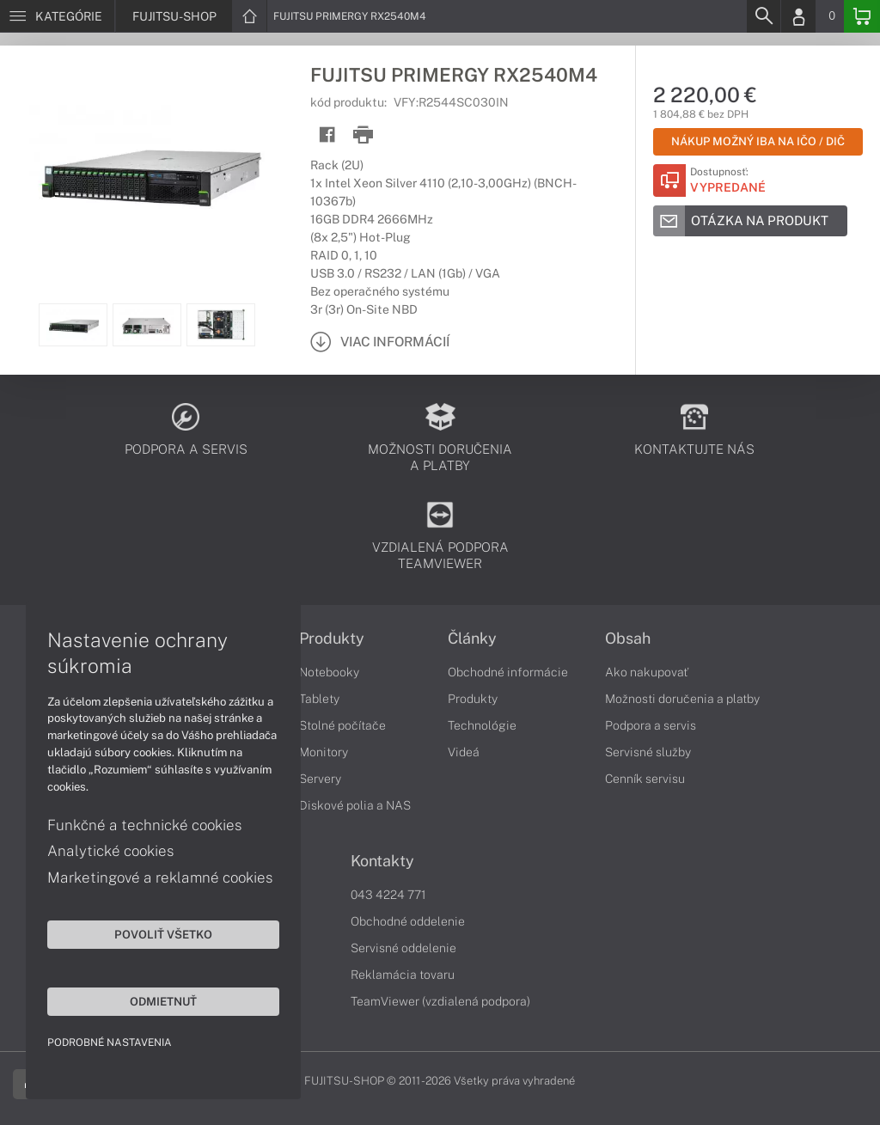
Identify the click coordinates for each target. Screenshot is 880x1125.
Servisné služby (648, 752)
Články (472, 638)
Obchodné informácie (508, 672)
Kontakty (382, 861)
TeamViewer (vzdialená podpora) (440, 1001)
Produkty (331, 638)
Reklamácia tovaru (403, 974)
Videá (464, 752)
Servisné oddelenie (403, 948)
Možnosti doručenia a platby (682, 699)
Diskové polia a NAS (355, 805)
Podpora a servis (650, 725)
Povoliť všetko (163, 934)
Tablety (319, 699)
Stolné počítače (342, 725)
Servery (320, 779)
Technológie (482, 725)
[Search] (763, 16)
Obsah (628, 638)
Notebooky (329, 672)
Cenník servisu (645, 779)
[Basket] (862, 16)
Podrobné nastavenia (109, 1042)
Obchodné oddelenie (408, 921)
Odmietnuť (163, 1001)
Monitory (323, 752)
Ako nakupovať (646, 672)
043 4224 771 (388, 895)
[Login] (798, 16)
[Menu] (57, 16)
